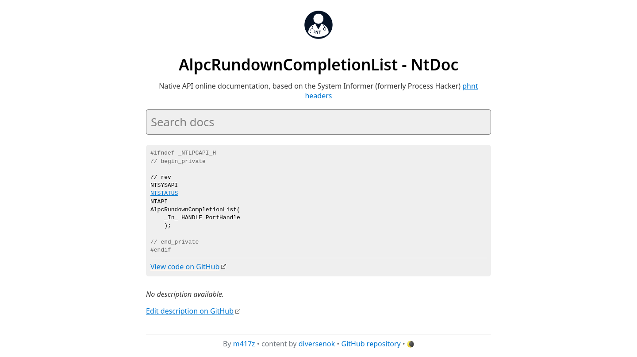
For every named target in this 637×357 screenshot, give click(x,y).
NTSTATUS (164, 194)
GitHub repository (371, 343)
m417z (244, 343)
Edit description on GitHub (190, 311)
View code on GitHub (184, 267)
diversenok (317, 343)
